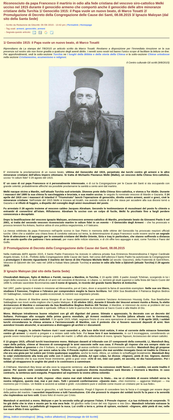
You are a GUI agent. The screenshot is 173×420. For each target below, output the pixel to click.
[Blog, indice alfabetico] (51, 416)
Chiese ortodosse (159, 54)
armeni (20, 28)
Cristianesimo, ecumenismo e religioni (42, 57)
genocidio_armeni (35, 28)
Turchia (58, 54)
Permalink (72, 25)
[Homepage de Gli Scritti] (82, 416)
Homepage (86, 25)
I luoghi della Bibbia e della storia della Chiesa (96, 54)
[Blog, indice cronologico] (19, 416)
